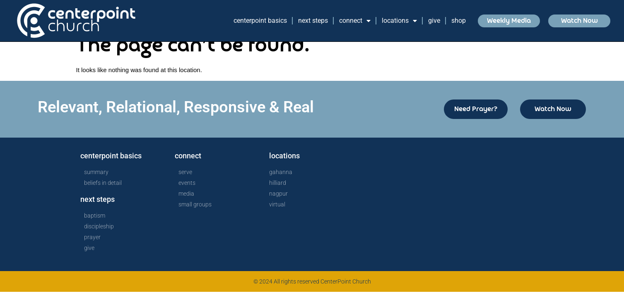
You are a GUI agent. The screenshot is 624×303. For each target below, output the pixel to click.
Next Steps (313, 20)
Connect (355, 21)
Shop (458, 20)
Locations (399, 21)
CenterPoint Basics (260, 20)
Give (434, 20)
